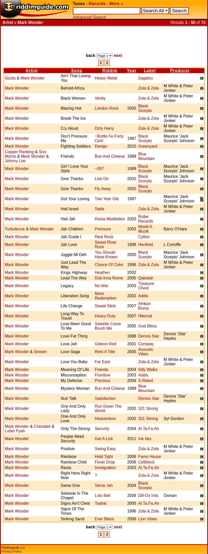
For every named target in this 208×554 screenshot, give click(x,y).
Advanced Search (89, 17)
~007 (99, 168)
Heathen (102, 272)
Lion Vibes (147, 519)
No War (101, 286)
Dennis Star (148, 336)
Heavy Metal (106, 78)
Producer (180, 70)
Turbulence (15, 229)
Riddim (110, 70)
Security (102, 429)
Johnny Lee (15, 161)
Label (150, 70)
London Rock (106, 108)
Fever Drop (105, 462)
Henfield (145, 244)
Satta (99, 209)
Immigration (105, 467)
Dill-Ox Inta (148, 495)
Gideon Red (105, 344)
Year (131, 70)
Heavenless (105, 418)
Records (97, 3)
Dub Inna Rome (109, 278)
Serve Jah (104, 485)
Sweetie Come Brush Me (108, 326)
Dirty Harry (104, 128)
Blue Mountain (146, 156)
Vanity (100, 98)
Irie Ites (144, 439)
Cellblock (146, 462)
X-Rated (145, 380)
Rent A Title (105, 352)
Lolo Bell (102, 495)
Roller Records (145, 219)
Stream (40, 352)
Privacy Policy (12, 551)
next (118, 55)
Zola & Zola (148, 88)
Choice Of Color (109, 265)
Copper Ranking (19, 152)
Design (101, 146)
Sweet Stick (105, 306)
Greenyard (147, 146)
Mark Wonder (32, 78)
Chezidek (42, 426)
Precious (102, 380)
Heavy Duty (105, 316)
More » (116, 3)
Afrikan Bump (144, 306)
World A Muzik (145, 229)
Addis (143, 296)
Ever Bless (104, 519)
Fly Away (103, 189)
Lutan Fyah (15, 431)
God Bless (147, 326)
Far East (102, 362)
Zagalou (145, 78)
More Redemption (105, 295)
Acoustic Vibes (145, 351)
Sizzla (10, 78)
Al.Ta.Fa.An (148, 429)
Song (76, 70)
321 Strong (148, 408)
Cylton (144, 237)
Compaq (145, 344)
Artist (32, 70)
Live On (102, 179)
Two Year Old (107, 199)
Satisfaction (105, 398)
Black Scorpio (145, 108)
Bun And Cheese (110, 156)
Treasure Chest (146, 285)
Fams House (149, 456)
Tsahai (100, 503)
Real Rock (104, 237)
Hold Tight (104, 456)
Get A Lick (104, 439)
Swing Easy (105, 449)
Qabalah (146, 278)
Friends (101, 369)
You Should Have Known (106, 254)
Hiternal (145, 316)
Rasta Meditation (110, 219)
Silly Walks (148, 369)
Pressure (103, 229)
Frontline (102, 375)
